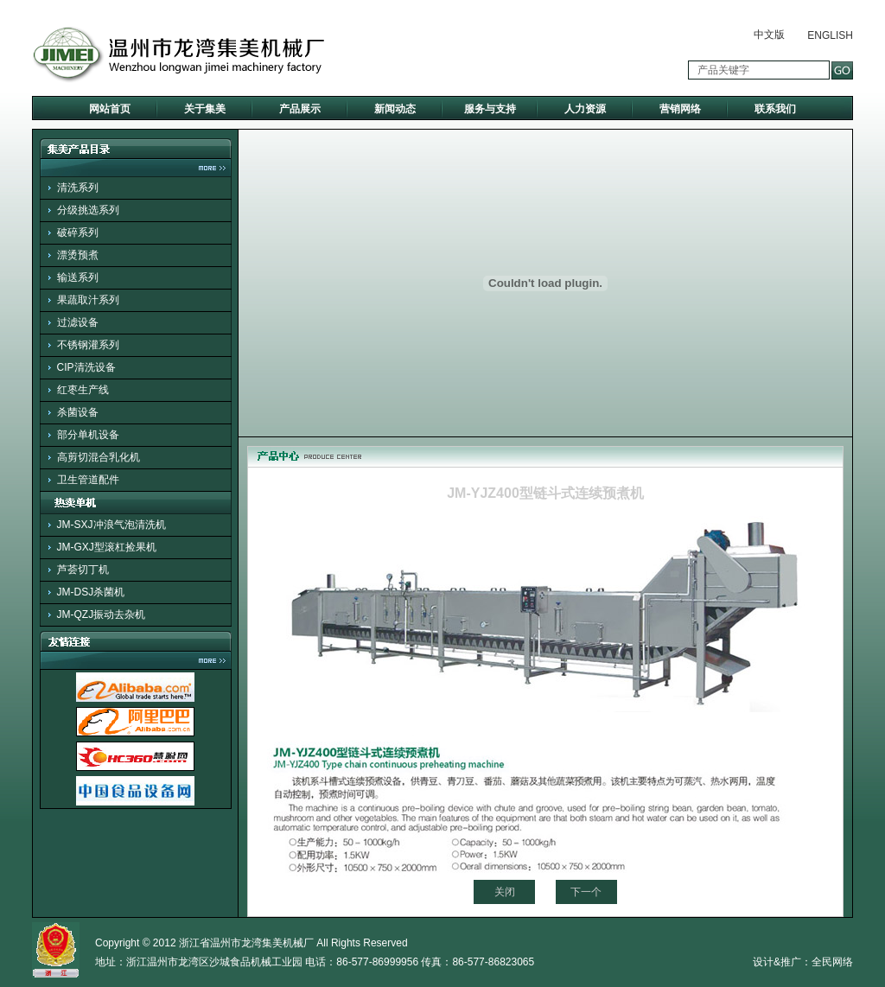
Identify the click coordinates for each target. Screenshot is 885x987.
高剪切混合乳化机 (98, 457)
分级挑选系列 (88, 210)
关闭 (504, 892)
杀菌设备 (78, 412)
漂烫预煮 (78, 255)
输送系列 (78, 277)
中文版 (769, 35)
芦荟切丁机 (83, 570)
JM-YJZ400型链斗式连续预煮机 (545, 493)
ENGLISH (830, 35)
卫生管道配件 (88, 480)
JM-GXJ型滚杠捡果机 (106, 547)
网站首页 (110, 109)
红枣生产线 (83, 390)
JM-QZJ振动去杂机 (101, 614)
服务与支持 (490, 109)
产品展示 (300, 109)
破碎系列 (78, 232)
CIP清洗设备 (86, 367)
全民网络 (832, 962)
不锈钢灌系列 (88, 345)
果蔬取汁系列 (88, 300)
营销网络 (680, 109)
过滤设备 (78, 322)
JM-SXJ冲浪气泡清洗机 (111, 525)
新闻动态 (395, 109)
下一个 (586, 892)
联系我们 (775, 109)
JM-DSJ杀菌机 (91, 592)
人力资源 (585, 109)
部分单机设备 (88, 435)
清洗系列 (78, 187)
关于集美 (205, 109)
